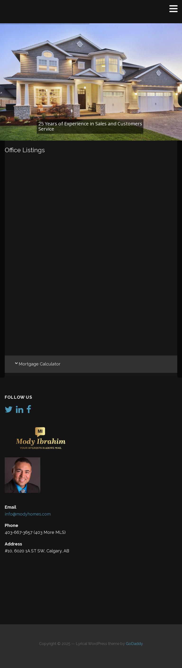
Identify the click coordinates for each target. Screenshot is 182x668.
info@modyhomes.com (28, 514)
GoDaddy (134, 643)
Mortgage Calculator (39, 363)
